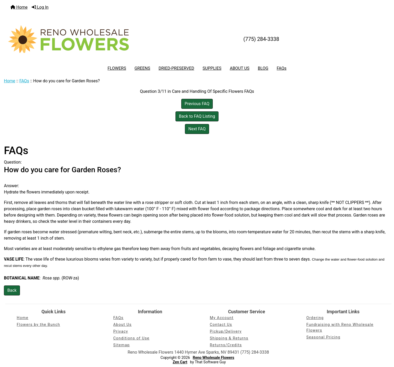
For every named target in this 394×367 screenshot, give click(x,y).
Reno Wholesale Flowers (213, 357)
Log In (40, 7)
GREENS (142, 68)
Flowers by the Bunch (38, 324)
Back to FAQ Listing (197, 116)
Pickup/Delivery (226, 331)
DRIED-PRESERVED (176, 68)
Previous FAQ (197, 103)
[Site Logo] (68, 39)
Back (12, 290)
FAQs (281, 68)
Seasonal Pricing (323, 337)
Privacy (120, 331)
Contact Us (221, 324)
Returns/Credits (226, 345)
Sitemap (121, 345)
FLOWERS (117, 68)
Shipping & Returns (229, 338)
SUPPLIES (212, 68)
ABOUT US (239, 68)
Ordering (315, 318)
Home (19, 7)
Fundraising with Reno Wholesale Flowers (340, 327)
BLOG (263, 68)
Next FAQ (197, 128)
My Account (222, 318)
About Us (122, 324)
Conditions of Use (131, 338)
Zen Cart (180, 362)
